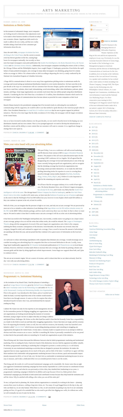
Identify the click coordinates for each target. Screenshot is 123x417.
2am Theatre (93, 226)
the (67, 63)
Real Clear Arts (94, 266)
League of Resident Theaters (72, 153)
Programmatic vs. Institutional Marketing (23, 276)
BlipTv (54, 176)
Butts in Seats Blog (95, 243)
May (95, 176)
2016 (93, 130)
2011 (93, 143)
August (96, 166)
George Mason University (18, 285)
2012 (93, 140)
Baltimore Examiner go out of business (63, 195)
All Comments (96, 30)
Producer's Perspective (96, 264)
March (96, 183)
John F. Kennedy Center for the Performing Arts (22, 288)
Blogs (39, 176)
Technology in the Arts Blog (98, 278)
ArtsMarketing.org (95, 241)
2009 (93, 150)
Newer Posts (8, 405)
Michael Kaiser (39, 285)
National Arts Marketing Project (99, 261)
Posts (93, 25)
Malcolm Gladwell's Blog (97, 252)
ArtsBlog (92, 238)
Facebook (76, 174)
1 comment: (40, 132)
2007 (93, 212)
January (96, 204)
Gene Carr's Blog (95, 249)
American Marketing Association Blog (102, 229)
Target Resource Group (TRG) (99, 275)
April (96, 179)
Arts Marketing (61, 10)
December (97, 153)
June (95, 173)
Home (44, 405)
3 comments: (41, 397)
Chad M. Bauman (110, 41)
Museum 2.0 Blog (95, 258)
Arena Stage (93, 232)
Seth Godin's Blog (95, 272)
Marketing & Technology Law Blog (101, 255)
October (96, 160)
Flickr (50, 176)
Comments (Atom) (19, 410)
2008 (93, 209)
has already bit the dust (45, 190)
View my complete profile (100, 117)
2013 (93, 137)
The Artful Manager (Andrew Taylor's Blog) (103, 281)
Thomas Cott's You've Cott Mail (99, 284)
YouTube (69, 174)
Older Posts (80, 405)
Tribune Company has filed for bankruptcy (51, 192)
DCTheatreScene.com (65, 245)
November (97, 156)
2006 (93, 215)
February (97, 201)
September (97, 163)
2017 (93, 127)
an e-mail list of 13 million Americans (38, 110)
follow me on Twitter (112, 294)
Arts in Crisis (19, 327)
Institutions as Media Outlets (17, 25)
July (95, 169)
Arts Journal (93, 235)
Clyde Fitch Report (95, 246)
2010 (93, 147)
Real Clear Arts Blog (96, 269)
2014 (93, 134)
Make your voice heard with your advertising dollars (28, 144)
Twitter (44, 176)
